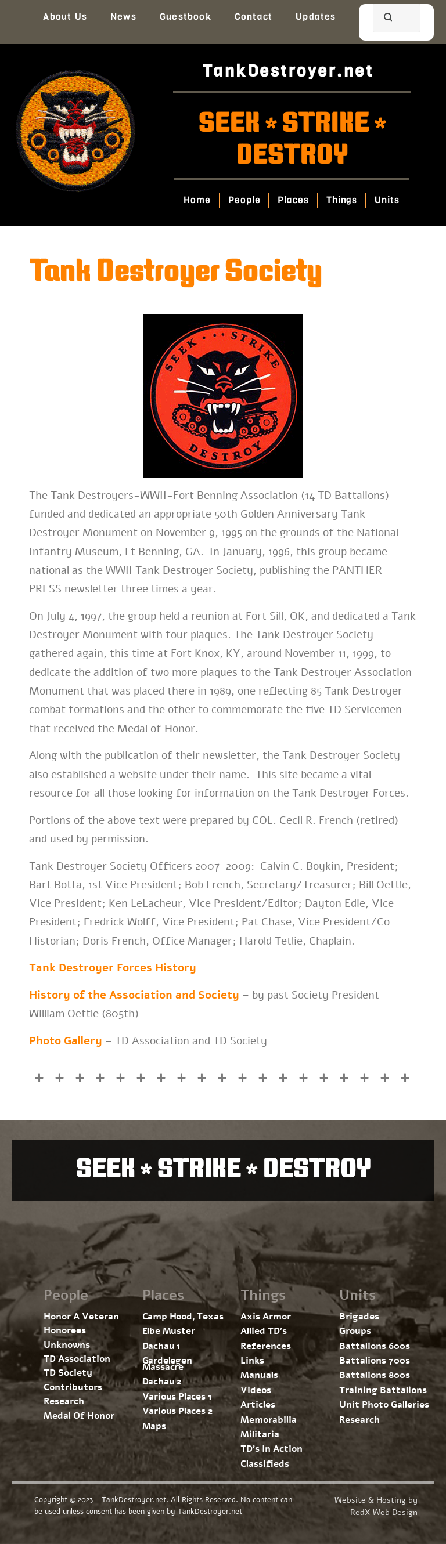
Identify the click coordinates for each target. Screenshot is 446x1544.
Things (341, 200)
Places (293, 200)
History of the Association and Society (134, 995)
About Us (65, 16)
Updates (316, 16)
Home (197, 200)
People (244, 200)
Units (387, 200)
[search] (382, 19)
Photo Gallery (65, 1040)
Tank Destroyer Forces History (112, 967)
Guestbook (185, 16)
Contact (253, 16)
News (123, 16)
